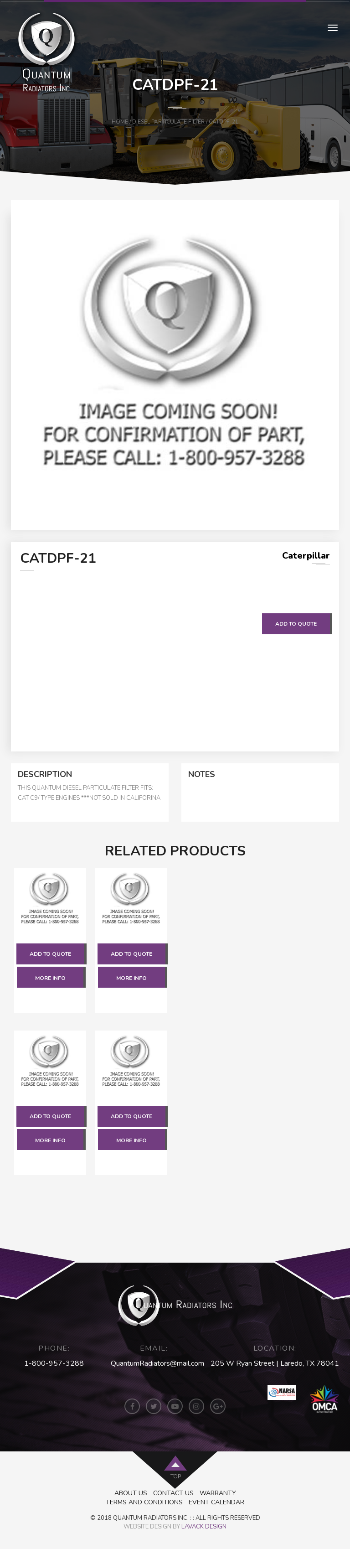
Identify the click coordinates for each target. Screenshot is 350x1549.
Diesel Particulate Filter (168, 121)
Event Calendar (216, 1502)
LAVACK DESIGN (203, 1527)
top (175, 1476)
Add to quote (296, 623)
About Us (130, 1493)
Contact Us (173, 1493)
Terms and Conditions (144, 1502)
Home (120, 121)
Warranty (218, 1493)
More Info (50, 978)
